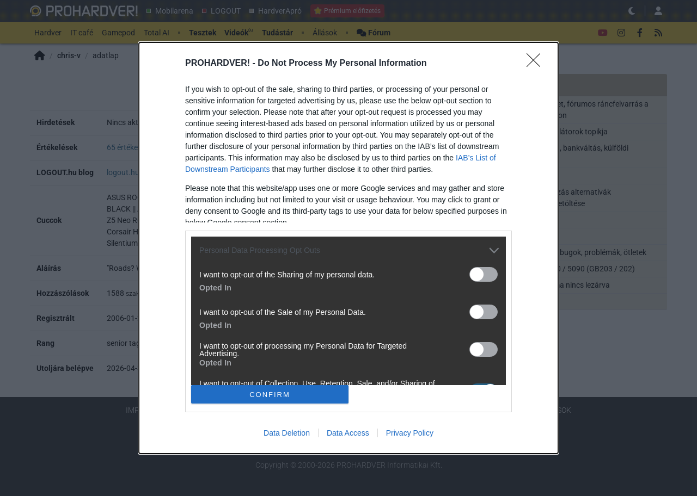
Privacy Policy (409, 433)
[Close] (537, 63)
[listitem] (348, 250)
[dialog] (348, 248)
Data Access (348, 433)
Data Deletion (287, 433)
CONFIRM (269, 394)
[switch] (483, 274)
